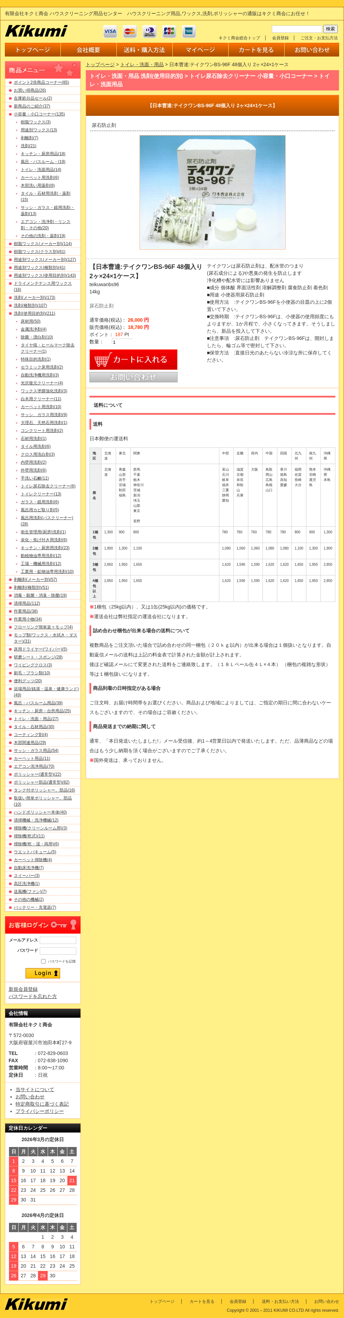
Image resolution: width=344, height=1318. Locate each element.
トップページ (100, 64)
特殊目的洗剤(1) (36, 359)
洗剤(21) (28, 145)
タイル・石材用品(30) (34, 726)
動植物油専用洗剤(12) (41, 555)
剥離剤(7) (29, 137)
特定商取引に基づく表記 (42, 1104)
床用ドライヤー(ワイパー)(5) (40, 649)
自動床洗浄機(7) (29, 867)
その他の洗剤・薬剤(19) (43, 235)
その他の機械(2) (29, 899)
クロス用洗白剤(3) (38, 454)
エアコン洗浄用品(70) (34, 766)
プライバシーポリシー (40, 1111)
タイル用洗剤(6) (36, 446)
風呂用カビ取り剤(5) (40, 509)
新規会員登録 (23, 989)
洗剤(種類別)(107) (30, 305)
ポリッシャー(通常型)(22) (37, 774)
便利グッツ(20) (28, 680)
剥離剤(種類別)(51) (31, 587)
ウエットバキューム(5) (35, 851)
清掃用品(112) (27, 603)
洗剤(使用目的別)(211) (34, 313)
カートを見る (202, 1301)
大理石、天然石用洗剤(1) (44, 422)
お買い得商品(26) (30, 90)
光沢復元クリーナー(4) (42, 383)
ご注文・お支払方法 (319, 38)
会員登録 (280, 38)
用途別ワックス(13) (39, 130)
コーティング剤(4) (31, 734)
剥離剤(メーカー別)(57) (35, 579)
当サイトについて (35, 1089)
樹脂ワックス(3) (36, 122)
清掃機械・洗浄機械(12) (36, 820)
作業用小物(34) (28, 619)
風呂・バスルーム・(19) (43, 161)
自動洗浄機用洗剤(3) (40, 375)
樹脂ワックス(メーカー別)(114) (43, 243)
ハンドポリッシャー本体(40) (40, 812)
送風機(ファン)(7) (30, 891)
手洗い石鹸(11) (35, 478)
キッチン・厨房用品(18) (43, 153)
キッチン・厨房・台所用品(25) (42, 710)
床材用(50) (30, 321)
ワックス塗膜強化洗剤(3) (44, 391)
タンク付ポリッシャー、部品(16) (44, 790)
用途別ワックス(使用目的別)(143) (45, 275)
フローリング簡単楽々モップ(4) (43, 627)
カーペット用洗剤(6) (40, 177)
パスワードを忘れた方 (33, 996)
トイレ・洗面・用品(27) (36, 718)
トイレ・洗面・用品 (142, 64)
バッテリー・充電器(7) (35, 907)
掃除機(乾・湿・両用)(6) (36, 844)
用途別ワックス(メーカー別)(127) (45, 259)
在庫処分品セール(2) (33, 98)
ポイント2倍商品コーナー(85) (41, 82)
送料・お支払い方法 (280, 1301)
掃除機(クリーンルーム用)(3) (40, 828)
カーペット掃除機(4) (33, 859)
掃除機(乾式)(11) (29, 836)
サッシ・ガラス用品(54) (36, 750)
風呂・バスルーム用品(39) (38, 703)
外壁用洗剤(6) (34, 470)
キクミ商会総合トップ (239, 38)
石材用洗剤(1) (34, 438)
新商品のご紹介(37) (32, 106)
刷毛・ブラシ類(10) (32, 673)
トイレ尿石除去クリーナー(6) (48, 486)
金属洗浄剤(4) (34, 329)
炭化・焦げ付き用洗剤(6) (44, 539)
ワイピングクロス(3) (33, 665)
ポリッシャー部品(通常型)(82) (41, 782)
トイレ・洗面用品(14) (41, 169)
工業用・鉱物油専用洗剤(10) (47, 571)
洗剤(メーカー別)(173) (34, 297)
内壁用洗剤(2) (34, 462)
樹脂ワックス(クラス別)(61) (39, 251)
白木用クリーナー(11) (41, 398)
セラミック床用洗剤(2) (42, 367)
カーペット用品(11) (32, 758)
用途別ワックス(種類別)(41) (39, 267)
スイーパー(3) (27, 875)
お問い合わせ (30, 1096)
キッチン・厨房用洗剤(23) (45, 547)
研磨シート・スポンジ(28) (38, 657)
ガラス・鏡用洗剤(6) (40, 502)
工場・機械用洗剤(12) (41, 563)
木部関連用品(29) (30, 742)
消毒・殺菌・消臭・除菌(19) (40, 595)
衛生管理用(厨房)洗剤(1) (43, 532)
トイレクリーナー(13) (41, 494)
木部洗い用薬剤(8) (38, 185)
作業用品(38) (26, 611)
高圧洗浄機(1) (27, 883)
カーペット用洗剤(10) (41, 406)
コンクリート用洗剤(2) (42, 430)
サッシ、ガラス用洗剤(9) (44, 414)
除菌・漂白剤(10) (37, 337)
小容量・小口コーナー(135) (39, 114)
